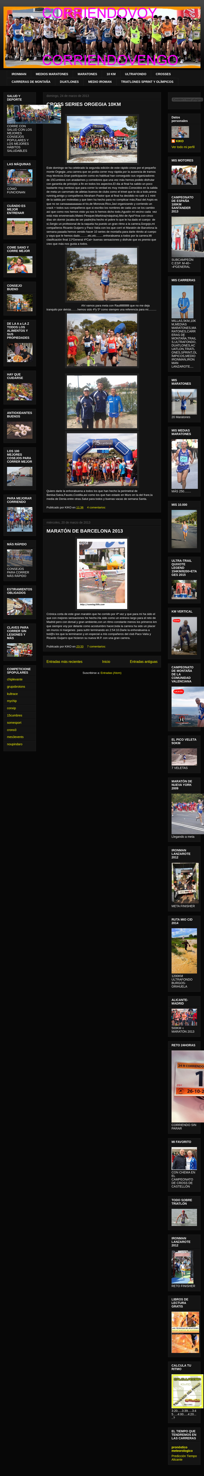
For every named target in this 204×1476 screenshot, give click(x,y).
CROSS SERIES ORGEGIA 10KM (84, 104)
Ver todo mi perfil (183, 147)
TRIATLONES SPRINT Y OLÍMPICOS (147, 81)
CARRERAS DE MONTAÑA (31, 81)
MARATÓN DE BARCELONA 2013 (85, 531)
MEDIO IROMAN (100, 81)
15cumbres (14, 715)
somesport (14, 722)
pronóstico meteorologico (182, 1448)
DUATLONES (69, 81)
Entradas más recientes (64, 662)
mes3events (15, 737)
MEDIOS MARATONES (52, 74)
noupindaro (14, 744)
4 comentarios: (97, 507)
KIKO (180, 141)
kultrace (12, 694)
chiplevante (15, 679)
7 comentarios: (97, 646)
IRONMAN (19, 74)
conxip (11, 708)
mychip (12, 701)
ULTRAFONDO (135, 74)
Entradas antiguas (143, 662)
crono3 (11, 730)
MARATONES (87, 74)
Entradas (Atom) (111, 673)
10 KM (111, 74)
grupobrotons (16, 686)
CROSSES (163, 74)
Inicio (106, 662)
